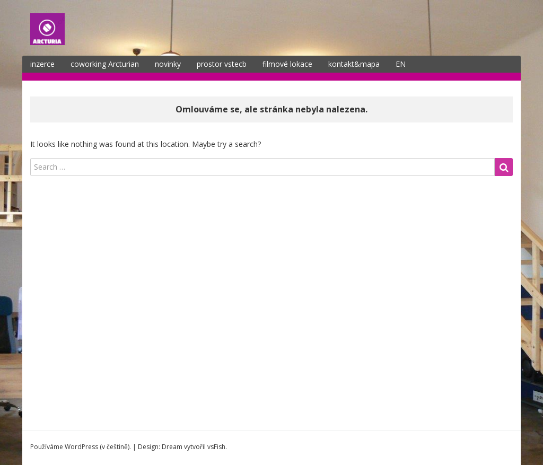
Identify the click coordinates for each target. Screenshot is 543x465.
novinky (168, 64)
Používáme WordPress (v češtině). (80, 446)
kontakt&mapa (354, 64)
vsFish (216, 446)
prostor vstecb (222, 64)
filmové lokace (287, 64)
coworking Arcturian (105, 64)
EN (401, 64)
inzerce (42, 64)
